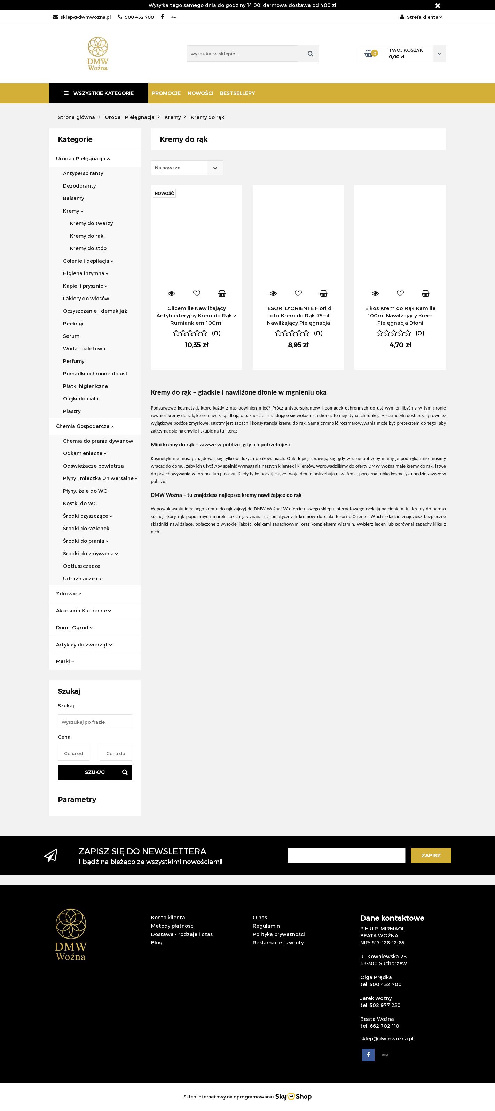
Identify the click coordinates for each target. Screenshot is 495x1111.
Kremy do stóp (88, 248)
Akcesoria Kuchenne (83, 610)
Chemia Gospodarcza (85, 426)
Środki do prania (86, 541)
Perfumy (73, 361)
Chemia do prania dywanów (98, 441)
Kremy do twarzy (91, 223)
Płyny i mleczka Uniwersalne (100, 478)
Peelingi (73, 323)
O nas (260, 917)
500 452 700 (136, 17)
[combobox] (187, 167)
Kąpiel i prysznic (85, 286)
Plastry (71, 411)
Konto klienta (168, 917)
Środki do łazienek (86, 528)
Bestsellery (237, 93)
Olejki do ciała (81, 399)
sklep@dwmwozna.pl (82, 17)
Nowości (200, 93)
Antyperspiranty (83, 173)
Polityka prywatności (279, 934)
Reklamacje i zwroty (278, 942)
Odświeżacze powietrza (93, 466)
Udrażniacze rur (83, 578)
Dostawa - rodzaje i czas (182, 934)
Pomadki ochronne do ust (95, 373)
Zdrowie (68, 593)
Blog (157, 942)
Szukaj (95, 772)
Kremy (73, 211)
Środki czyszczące (87, 516)
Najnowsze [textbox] (167, 167)
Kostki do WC (80, 503)
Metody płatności (173, 926)
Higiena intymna (86, 273)
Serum (71, 336)
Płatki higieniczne (85, 386)
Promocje (166, 93)
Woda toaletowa (84, 348)
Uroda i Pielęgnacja (83, 158)
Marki (65, 661)
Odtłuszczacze (81, 566)
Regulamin (266, 926)
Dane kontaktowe (392, 918)
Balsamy (73, 198)
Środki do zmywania (90, 553)
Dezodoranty (79, 186)
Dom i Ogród (74, 627)
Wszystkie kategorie (99, 93)
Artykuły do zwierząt (84, 645)
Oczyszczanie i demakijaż (95, 311)
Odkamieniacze (85, 453)
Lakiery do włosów (86, 298)
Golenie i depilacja (88, 261)
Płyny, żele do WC (85, 491)
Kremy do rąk (86, 236)
